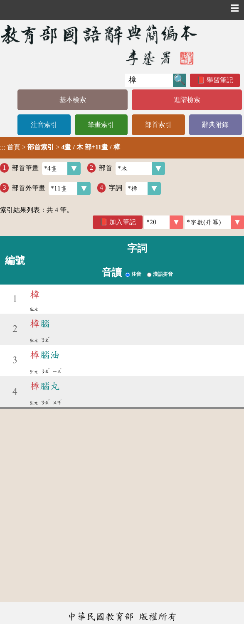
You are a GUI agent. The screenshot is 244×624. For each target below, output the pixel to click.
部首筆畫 (46, 168)
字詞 (135, 188)
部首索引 (158, 124)
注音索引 (44, 124)
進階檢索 (187, 99)
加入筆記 (122, 221)
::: (2, 147)
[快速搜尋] (149, 80)
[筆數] (163, 222)
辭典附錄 (215, 124)
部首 (132, 168)
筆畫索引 (101, 124)
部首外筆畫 (51, 188)
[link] (214, 222)
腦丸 (45, 386)
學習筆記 (220, 80)
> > (60, 147)
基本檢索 (72, 99)
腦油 (45, 355)
